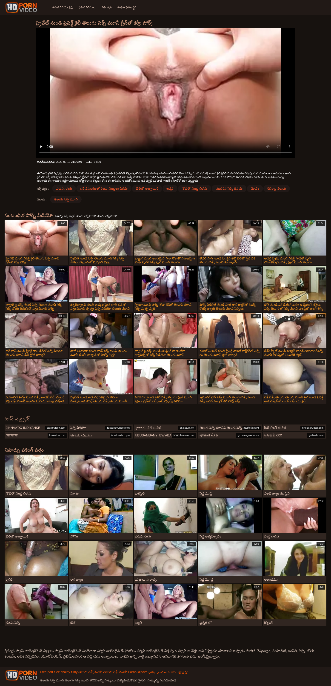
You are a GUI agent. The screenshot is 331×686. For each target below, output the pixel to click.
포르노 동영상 (178, 672)
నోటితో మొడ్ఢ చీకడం (194, 188)
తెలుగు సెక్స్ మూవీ (66, 199)
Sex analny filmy (65, 672)
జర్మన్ (170, 188)
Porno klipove (138, 672)
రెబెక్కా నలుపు (276, 188)
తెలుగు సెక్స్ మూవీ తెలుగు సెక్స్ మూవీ (102, 672)
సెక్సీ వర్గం (107, 7)
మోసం (255, 188)
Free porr (46, 672)
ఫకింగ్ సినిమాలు (87, 7)
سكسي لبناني (157, 672)
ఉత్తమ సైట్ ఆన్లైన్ (126, 7)
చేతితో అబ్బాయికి (147, 188)
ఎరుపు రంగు (64, 188)
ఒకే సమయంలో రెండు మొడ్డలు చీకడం (104, 188)
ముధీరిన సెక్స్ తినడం (229, 188)
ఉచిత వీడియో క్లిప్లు (62, 7)
